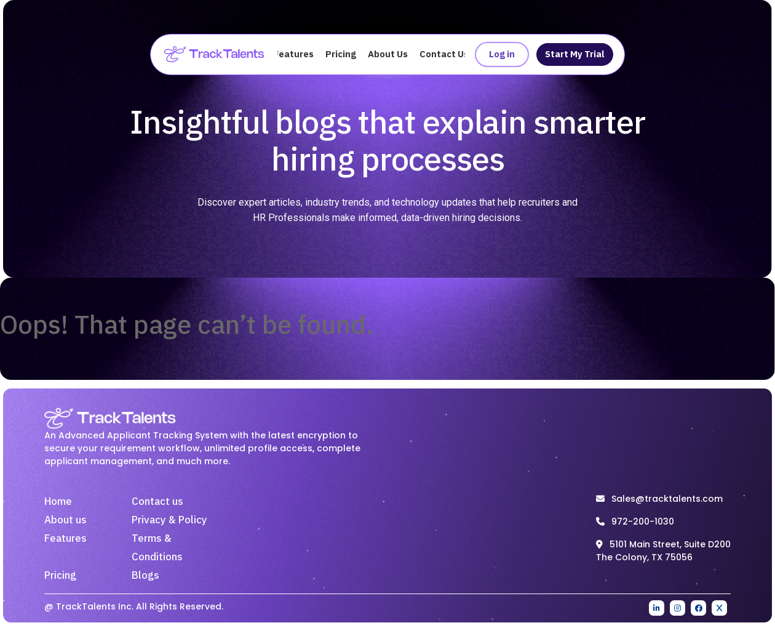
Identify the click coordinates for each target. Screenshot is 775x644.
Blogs (145, 575)
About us (65, 520)
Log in (502, 54)
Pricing (340, 54)
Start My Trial (575, 54)
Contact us (157, 501)
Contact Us (444, 54)
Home (58, 501)
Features (294, 54)
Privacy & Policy (169, 520)
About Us (388, 54)
